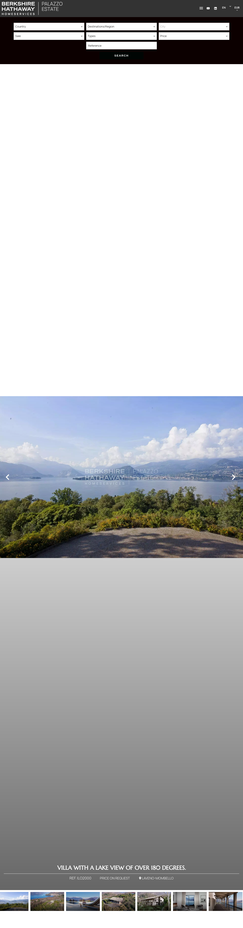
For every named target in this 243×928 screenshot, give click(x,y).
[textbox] (194, 26)
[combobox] (49, 26)
